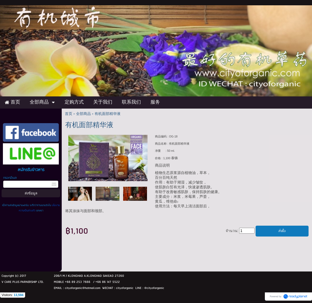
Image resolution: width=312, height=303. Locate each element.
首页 (68, 114)
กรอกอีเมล (10, 178)
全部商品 (83, 114)
